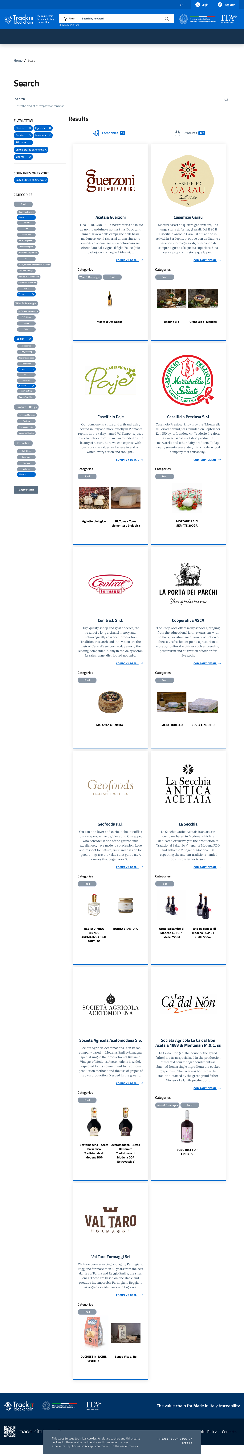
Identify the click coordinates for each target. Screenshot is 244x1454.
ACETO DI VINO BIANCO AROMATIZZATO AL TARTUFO (94, 937)
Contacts (229, 1441)
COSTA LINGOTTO (203, 727)
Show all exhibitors (69, 25)
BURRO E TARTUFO (125, 931)
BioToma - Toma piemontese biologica (126, 524)
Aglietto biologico (94, 522)
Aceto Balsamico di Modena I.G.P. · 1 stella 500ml (203, 935)
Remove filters (26, 490)
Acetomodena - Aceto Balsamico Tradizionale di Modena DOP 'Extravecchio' (125, 1161)
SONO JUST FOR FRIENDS (187, 1160)
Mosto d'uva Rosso (110, 323)
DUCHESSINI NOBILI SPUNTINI (94, 1367)
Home (18, 60)
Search (20, 99)
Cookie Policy (181, 1438)
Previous (75, 506)
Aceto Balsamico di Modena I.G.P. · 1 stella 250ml (171, 935)
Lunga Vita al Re (125, 1365)
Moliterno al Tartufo (109, 727)
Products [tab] (189, 134)
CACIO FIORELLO (172, 727)
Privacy (163, 1438)
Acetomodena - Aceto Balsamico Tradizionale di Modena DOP (94, 1159)
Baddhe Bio (171, 323)
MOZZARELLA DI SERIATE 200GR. (187, 524)
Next (146, 506)
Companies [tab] (109, 134)
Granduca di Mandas (203, 323)
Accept (187, 1443)
